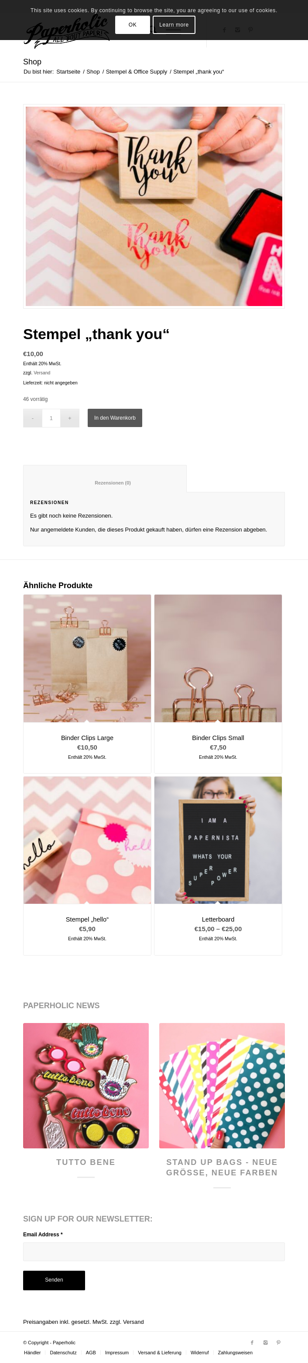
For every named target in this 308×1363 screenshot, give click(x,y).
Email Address (43, 1235)
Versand (42, 372)
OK (133, 25)
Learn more (173, 25)
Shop (32, 61)
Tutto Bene (86, 1162)
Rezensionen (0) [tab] (105, 482)
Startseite (68, 71)
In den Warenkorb (115, 418)
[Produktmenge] (51, 418)
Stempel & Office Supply (137, 71)
